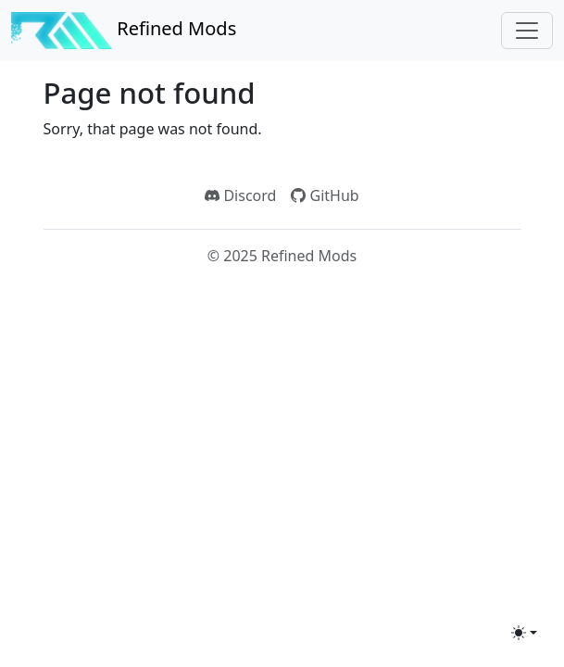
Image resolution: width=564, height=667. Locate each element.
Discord (240, 195)
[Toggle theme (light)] (524, 632)
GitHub (324, 195)
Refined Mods (123, 30)
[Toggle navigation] (527, 30)
